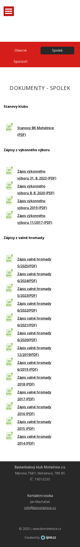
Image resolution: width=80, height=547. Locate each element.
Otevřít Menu (9, 11)
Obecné (21, 50)
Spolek (57, 50)
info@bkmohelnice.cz (40, 507)
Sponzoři (21, 61)
